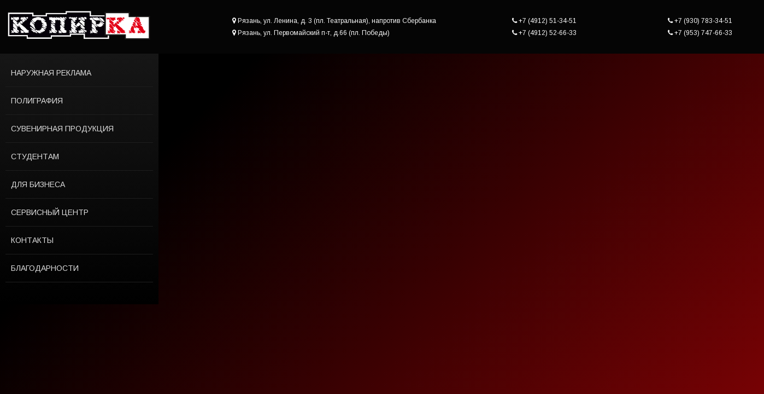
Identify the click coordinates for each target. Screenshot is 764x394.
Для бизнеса (38, 184)
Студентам (35, 156)
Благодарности (45, 268)
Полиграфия (37, 100)
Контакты (32, 240)
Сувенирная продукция (62, 128)
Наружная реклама (51, 72)
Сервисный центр (50, 212)
